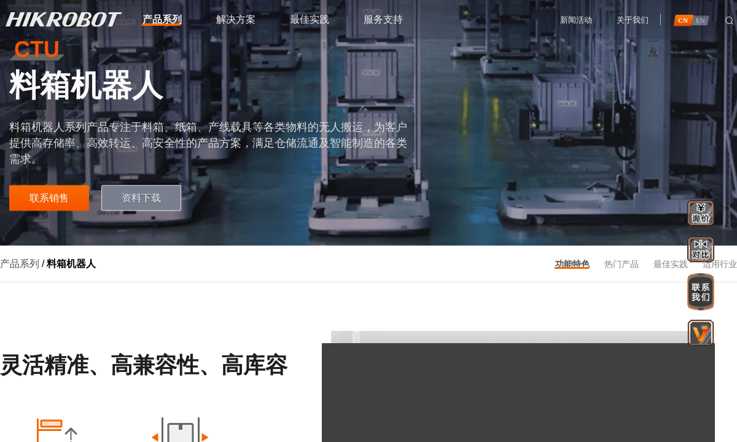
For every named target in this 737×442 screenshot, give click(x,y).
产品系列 (19, 263)
